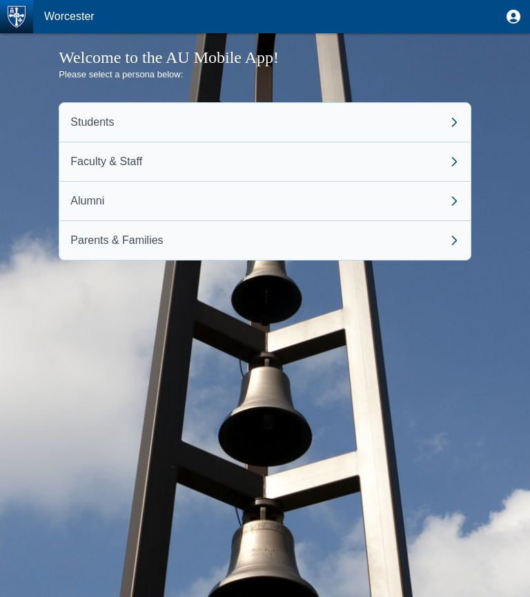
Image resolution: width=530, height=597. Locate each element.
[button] (513, 16)
